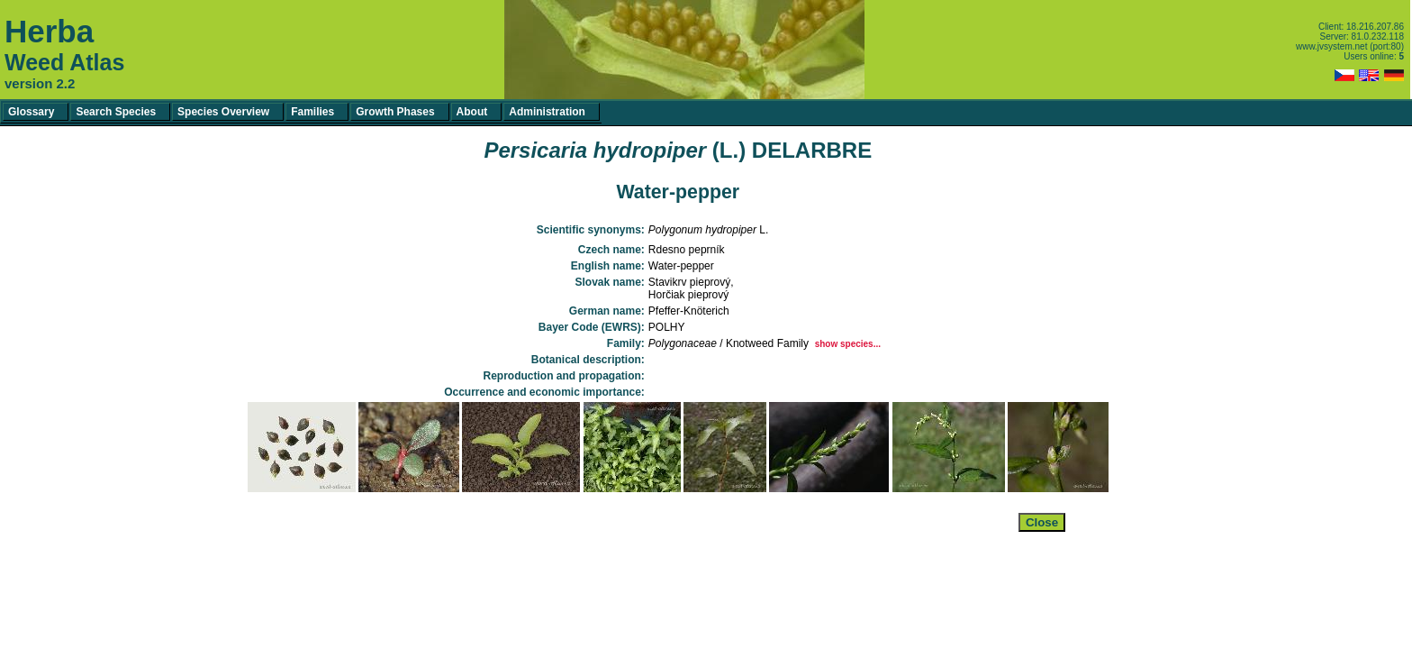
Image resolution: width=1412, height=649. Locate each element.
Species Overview (223, 111)
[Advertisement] (678, 587)
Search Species (116, 111)
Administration (547, 111)
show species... (848, 344)
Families (312, 111)
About (472, 111)
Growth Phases (395, 111)
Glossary (31, 111)
